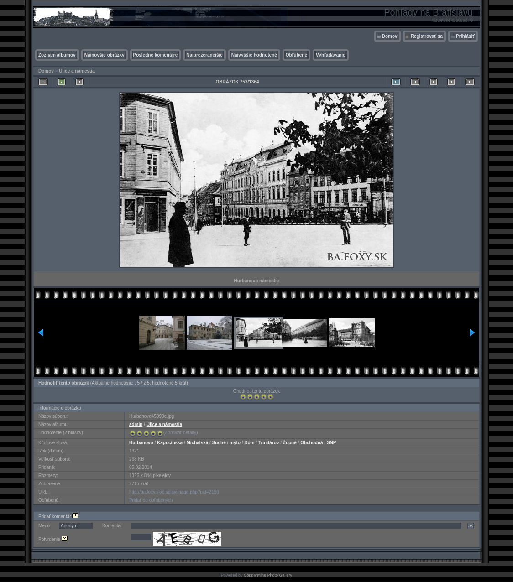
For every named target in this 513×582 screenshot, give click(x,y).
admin (135, 424)
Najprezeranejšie (204, 54)
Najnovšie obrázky (104, 54)
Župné (290, 442)
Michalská (198, 442)
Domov (390, 36)
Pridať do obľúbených (151, 500)
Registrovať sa (427, 36)
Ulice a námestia (76, 70)
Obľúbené (296, 54)
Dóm (249, 442)
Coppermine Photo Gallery (268, 575)
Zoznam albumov (57, 54)
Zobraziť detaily (180, 432)
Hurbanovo (141, 442)
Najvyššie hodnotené (254, 54)
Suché (219, 442)
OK (470, 526)
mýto (235, 442)
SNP (331, 442)
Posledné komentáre (155, 54)
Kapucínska (170, 442)
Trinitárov (268, 442)
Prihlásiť (465, 36)
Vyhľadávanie (330, 54)
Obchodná (311, 442)
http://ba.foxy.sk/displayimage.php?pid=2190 (174, 491)
